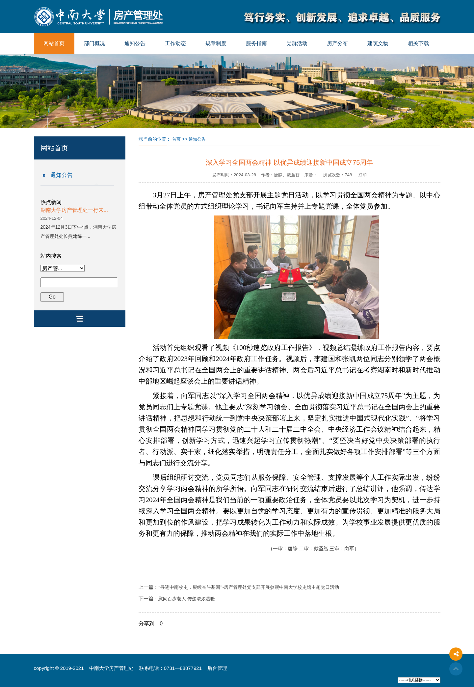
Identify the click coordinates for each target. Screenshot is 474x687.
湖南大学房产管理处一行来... (74, 210)
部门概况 (94, 43)
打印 (362, 174)
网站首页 (54, 43)
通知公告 (134, 43)
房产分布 (337, 43)
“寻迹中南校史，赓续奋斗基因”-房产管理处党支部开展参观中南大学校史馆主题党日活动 (248, 587)
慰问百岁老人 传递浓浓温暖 (186, 598)
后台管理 (217, 668)
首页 (176, 139)
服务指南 (256, 43)
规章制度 (215, 43)
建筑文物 (377, 43)
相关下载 (418, 43)
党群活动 (296, 43)
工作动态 (175, 43)
